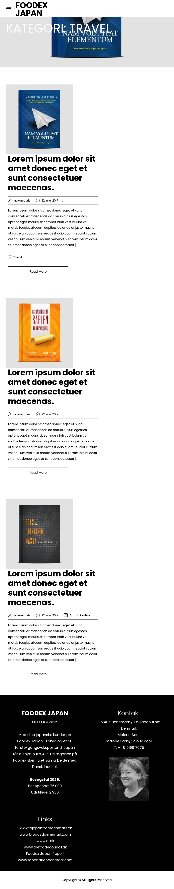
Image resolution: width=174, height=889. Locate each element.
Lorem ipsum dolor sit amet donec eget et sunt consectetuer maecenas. (51, 173)
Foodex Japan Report (45, 853)
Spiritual (84, 615)
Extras (74, 615)
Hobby (74, 201)
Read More (38, 271)
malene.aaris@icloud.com (129, 741)
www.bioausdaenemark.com (45, 834)
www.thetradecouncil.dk (45, 847)
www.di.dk (45, 840)
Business (76, 414)
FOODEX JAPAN (31, 9)
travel (17, 257)
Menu (10, 8)
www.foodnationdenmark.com (45, 859)
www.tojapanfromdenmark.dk (45, 827)
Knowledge (87, 201)
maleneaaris (21, 201)
